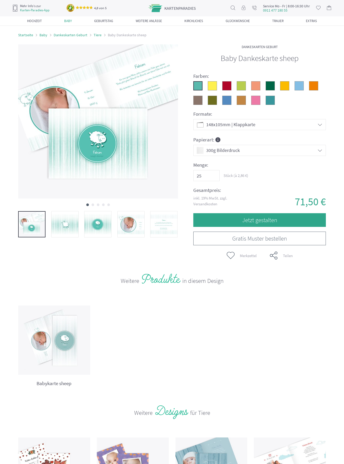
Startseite (25, 35)
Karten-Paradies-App (34, 10)
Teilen (281, 255)
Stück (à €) (236, 175)
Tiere (98, 35)
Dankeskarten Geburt (70, 35)
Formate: (202, 113)
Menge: (200, 164)
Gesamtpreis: (207, 190)
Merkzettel (242, 255)
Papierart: (206, 139)
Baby (43, 35)
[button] (87, 204)
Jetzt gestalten (259, 220)
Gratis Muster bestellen (259, 238)
